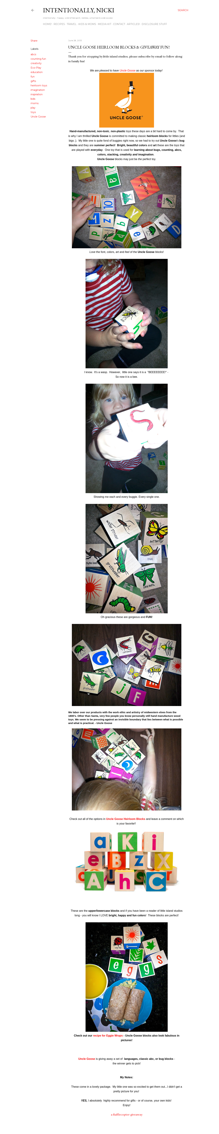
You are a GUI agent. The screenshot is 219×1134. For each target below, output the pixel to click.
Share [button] (34, 40)
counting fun (38, 58)
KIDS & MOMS (87, 24)
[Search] (183, 10)
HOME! (47, 24)
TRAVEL (71, 24)
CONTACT (119, 24)
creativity (36, 63)
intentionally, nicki (78, 10)
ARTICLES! (133, 24)
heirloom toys (39, 85)
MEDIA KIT (104, 24)
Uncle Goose (38, 116)
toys (33, 112)
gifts (33, 81)
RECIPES (59, 24)
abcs (33, 54)
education (37, 72)
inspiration (37, 94)
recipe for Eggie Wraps (107, 1035)
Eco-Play (36, 67)
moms (34, 103)
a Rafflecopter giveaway (126, 1114)
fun (33, 76)
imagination (38, 89)
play (33, 107)
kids (33, 98)
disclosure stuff (154, 24)
